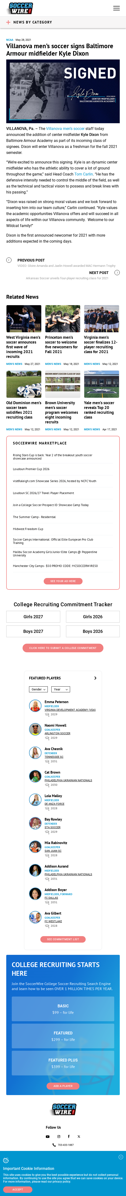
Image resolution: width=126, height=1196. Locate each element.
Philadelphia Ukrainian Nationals (68, 780)
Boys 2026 (93, 631)
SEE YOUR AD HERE (63, 581)
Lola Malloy (53, 795)
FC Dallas (51, 897)
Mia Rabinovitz (56, 842)
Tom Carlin (83, 174)
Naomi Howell (55, 725)
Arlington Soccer (57, 733)
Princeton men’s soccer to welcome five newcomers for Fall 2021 (61, 344)
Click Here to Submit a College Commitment (63, 648)
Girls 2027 (33, 616)
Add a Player (63, 1086)
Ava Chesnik (54, 749)
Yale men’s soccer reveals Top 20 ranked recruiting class (99, 410)
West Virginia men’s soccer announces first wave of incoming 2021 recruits (23, 347)
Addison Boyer (56, 889)
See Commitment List (63, 939)
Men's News (14, 364)
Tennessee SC (54, 756)
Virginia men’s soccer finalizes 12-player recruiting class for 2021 (100, 344)
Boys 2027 (33, 631)
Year (57, 689)
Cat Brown (52, 772)
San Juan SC (53, 850)
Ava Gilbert (53, 913)
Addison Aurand (56, 866)
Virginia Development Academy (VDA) (70, 710)
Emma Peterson (56, 702)
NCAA (9, 39)
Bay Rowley (53, 819)
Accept (17, 1189)
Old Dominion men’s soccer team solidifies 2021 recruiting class (23, 410)
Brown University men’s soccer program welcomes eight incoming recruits (61, 412)
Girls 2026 (92, 616)
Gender (37, 689)
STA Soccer (52, 827)
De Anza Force (54, 803)
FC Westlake (53, 921)
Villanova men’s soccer (65, 128)
